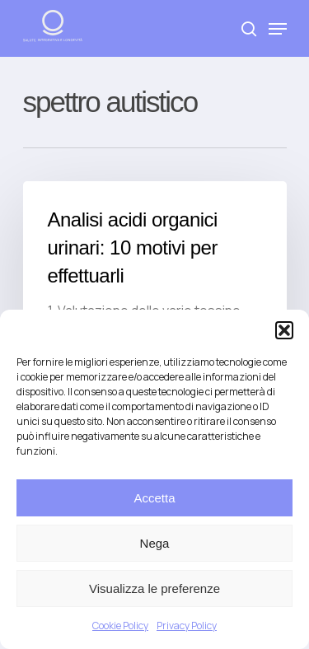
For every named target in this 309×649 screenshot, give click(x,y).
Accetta (154, 498)
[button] (284, 330)
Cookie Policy (120, 626)
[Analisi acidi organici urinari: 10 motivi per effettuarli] (155, 285)
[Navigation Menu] (278, 29)
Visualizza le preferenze (154, 588)
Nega (155, 543)
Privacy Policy (187, 626)
